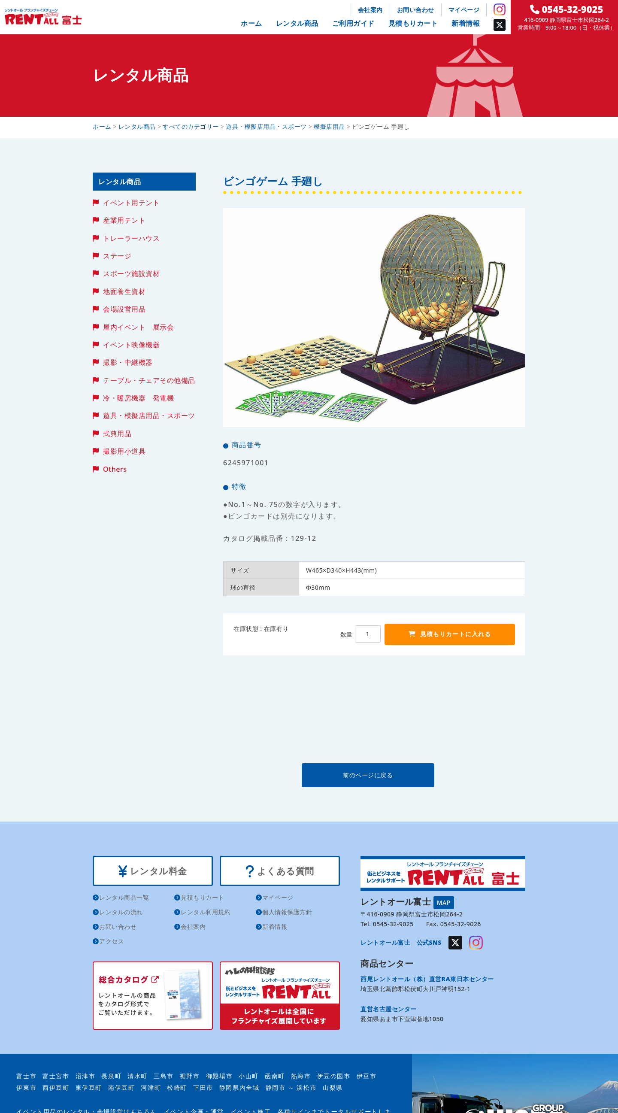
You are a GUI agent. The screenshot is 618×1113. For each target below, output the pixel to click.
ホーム (251, 23)
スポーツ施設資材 (131, 273)
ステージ (117, 256)
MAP (444, 902)
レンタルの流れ (121, 912)
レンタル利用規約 (205, 912)
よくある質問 (280, 871)
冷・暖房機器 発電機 (138, 398)
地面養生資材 (124, 291)
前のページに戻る (374, 775)
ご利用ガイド (353, 23)
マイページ (464, 10)
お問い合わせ (415, 10)
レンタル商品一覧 (124, 897)
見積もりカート (413, 23)
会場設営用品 (124, 309)
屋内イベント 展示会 (138, 327)
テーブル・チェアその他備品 (149, 380)
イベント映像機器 (131, 344)
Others (115, 469)
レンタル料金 (153, 871)
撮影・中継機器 (128, 362)
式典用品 (117, 433)
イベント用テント (131, 202)
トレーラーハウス (131, 238)
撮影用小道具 (124, 451)
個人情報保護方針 (287, 912)
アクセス (111, 941)
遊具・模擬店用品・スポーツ (149, 415)
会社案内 (370, 10)
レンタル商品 (297, 23)
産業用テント (124, 220)
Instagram (500, 9)
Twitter (500, 25)
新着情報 (465, 23)
